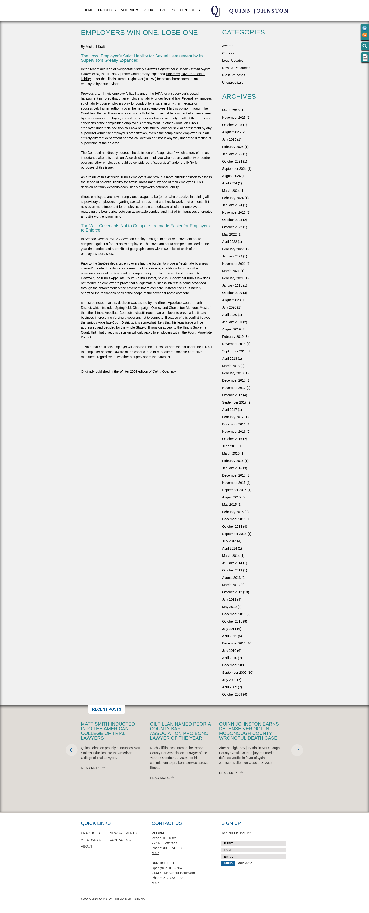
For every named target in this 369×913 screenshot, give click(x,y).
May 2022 (229, 234)
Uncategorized (232, 82)
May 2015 (229, 504)
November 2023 (234, 212)
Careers (167, 10)
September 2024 (234, 169)
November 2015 (234, 483)
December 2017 (234, 380)
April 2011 (229, 636)
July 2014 (229, 541)
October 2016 (232, 439)
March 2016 (231, 453)
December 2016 (234, 424)
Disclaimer (123, 898)
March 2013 (231, 585)
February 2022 (233, 249)
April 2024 (229, 183)
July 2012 (229, 599)
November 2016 (234, 431)
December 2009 (234, 665)
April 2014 (229, 548)
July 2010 (229, 650)
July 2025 (229, 139)
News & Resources (236, 68)
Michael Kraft (95, 47)
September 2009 (234, 672)
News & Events (123, 833)
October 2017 (232, 395)
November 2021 (234, 263)
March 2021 (231, 271)
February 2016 (233, 461)
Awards (227, 46)
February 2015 (233, 512)
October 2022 (232, 227)
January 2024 (232, 205)
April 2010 (229, 658)
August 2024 (231, 176)
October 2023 (232, 220)
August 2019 (231, 329)
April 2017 (229, 410)
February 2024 (233, 198)
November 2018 (234, 344)
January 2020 (232, 322)
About (149, 10)
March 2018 (231, 366)
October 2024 (232, 161)
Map (155, 853)
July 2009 (229, 680)
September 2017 (234, 402)
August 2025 (231, 132)
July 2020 (229, 307)
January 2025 (232, 154)
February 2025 (233, 147)
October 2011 (232, 621)
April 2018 (229, 358)
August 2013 (231, 577)
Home (88, 10)
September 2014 (234, 534)
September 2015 (234, 490)
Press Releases (233, 75)
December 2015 (234, 475)
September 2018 (234, 351)
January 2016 (232, 468)
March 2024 (231, 190)
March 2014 (231, 556)
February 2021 (233, 278)
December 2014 (234, 519)
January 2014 (232, 563)
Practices (107, 10)
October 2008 (232, 694)
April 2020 (229, 315)
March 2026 (231, 110)
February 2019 (233, 336)
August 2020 (231, 300)
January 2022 (232, 256)
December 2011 (234, 614)
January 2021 (232, 285)
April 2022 (229, 242)
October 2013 (232, 570)
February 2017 (233, 417)
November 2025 (234, 117)
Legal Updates (232, 60)
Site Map (140, 898)
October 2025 (232, 125)
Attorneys (130, 10)
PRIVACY (245, 863)
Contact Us (190, 10)
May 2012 (229, 607)
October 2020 (232, 293)
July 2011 (229, 629)
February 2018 (233, 373)
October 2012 (232, 592)
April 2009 (229, 687)
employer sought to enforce (155, 239)
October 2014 (232, 526)
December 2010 (234, 643)
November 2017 (234, 388)
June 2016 (229, 446)
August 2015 (231, 497)
